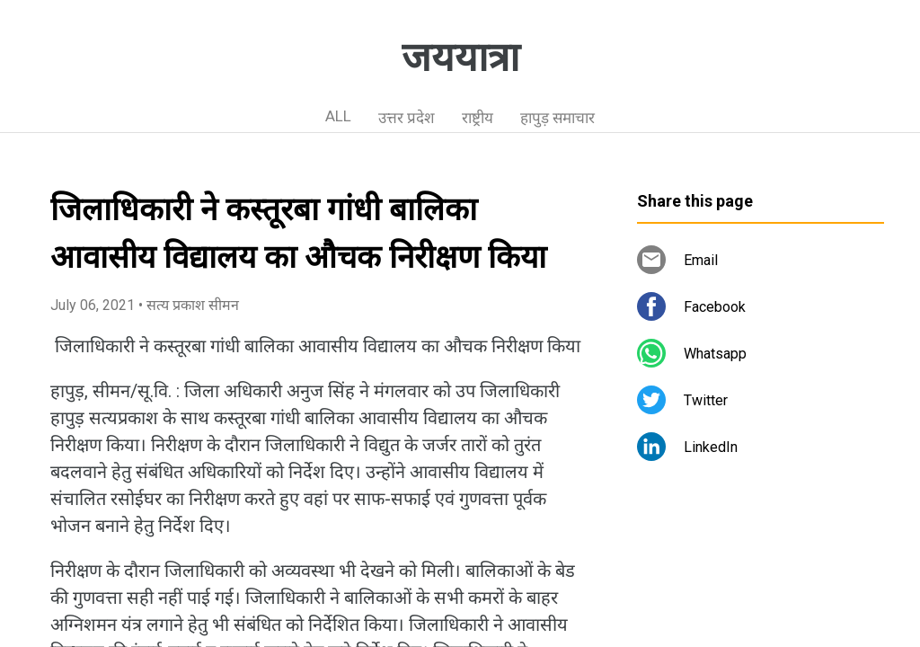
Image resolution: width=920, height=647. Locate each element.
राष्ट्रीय (477, 118)
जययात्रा (460, 57)
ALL (338, 116)
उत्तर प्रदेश (406, 118)
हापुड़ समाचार (557, 118)
